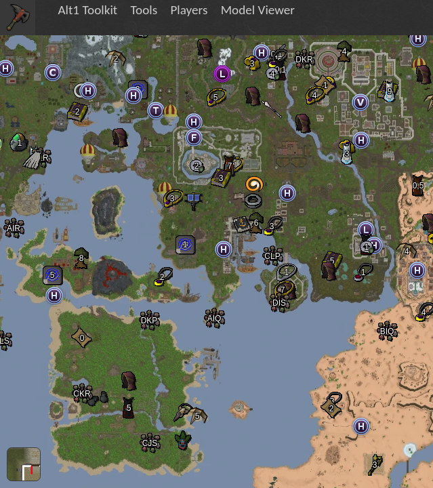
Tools (143, 10)
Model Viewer (258, 10)
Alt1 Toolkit (87, 10)
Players (188, 10)
